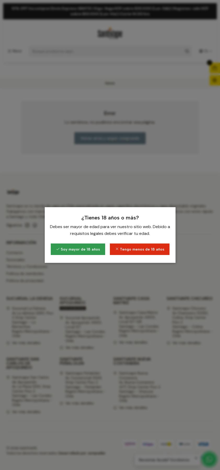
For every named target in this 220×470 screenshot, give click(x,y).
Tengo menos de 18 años (139, 249)
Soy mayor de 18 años (78, 249)
